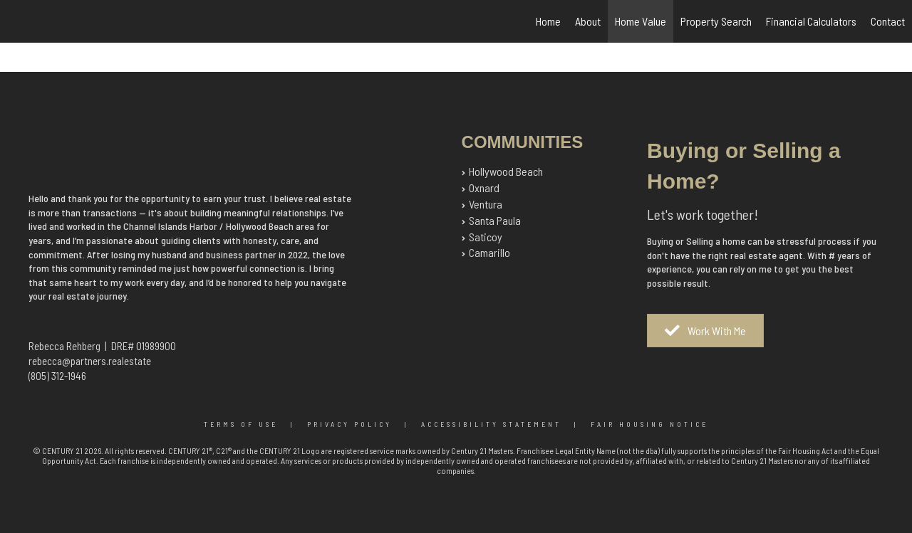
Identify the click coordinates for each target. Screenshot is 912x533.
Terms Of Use (241, 424)
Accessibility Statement (491, 424)
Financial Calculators (811, 21)
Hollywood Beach (506, 171)
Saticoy (485, 236)
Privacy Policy (349, 424)
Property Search (716, 21)
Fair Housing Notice (649, 424)
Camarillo (489, 252)
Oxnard (484, 187)
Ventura (485, 204)
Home (548, 21)
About (588, 21)
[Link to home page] (18, 21)
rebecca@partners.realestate (89, 360)
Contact (888, 21)
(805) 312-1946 (57, 375)
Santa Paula (495, 220)
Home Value (640, 21)
